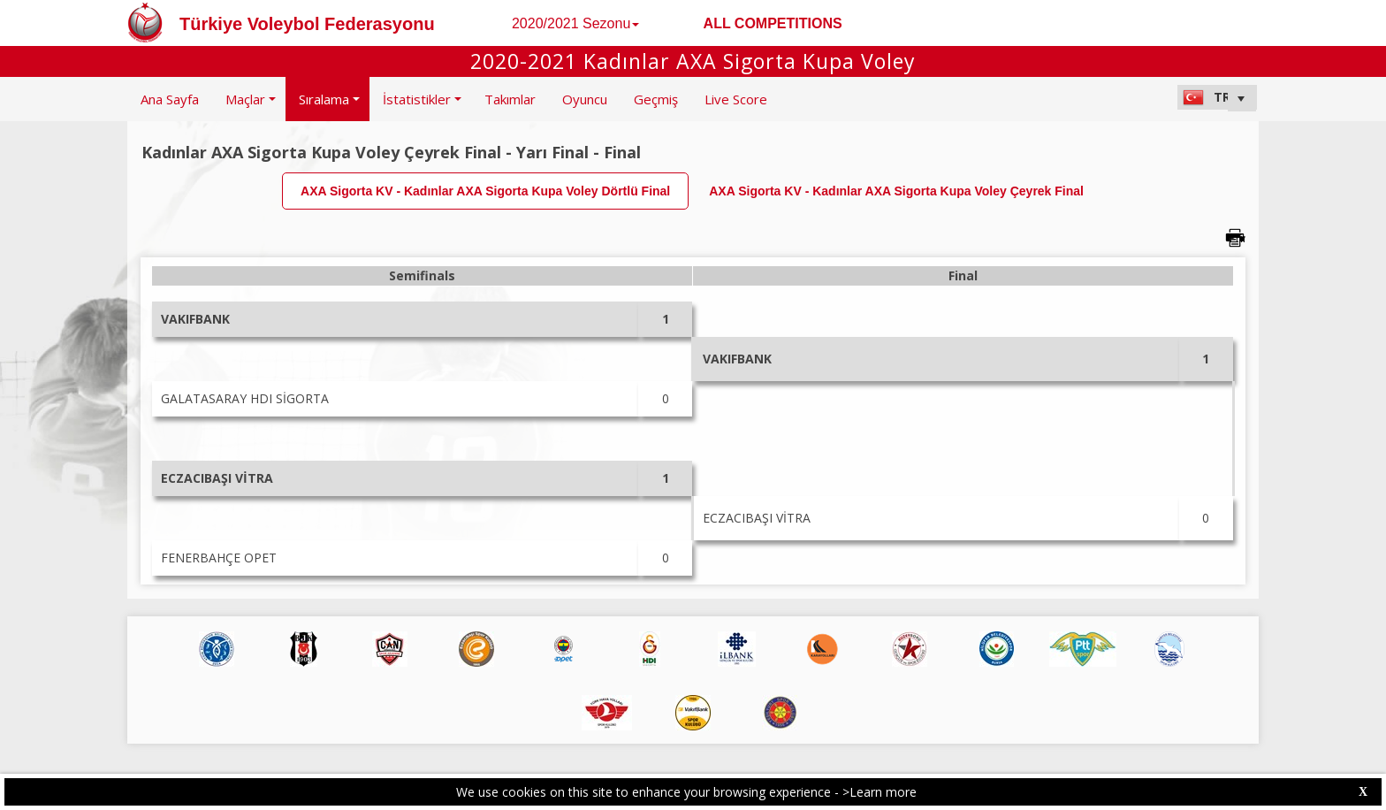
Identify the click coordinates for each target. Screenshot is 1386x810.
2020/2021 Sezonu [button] (575, 23)
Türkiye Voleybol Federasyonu (307, 24)
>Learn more (879, 791)
